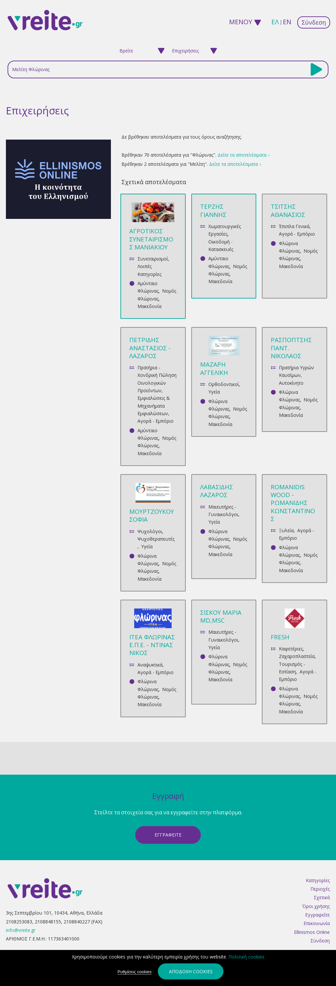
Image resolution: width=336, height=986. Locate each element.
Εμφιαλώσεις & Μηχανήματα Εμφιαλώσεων (153, 405)
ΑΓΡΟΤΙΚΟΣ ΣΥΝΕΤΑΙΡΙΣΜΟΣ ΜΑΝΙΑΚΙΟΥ (151, 239)
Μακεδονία (149, 306)
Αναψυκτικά (149, 665)
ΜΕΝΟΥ (239, 21)
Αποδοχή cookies (191, 972)
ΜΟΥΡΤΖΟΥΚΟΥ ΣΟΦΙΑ (151, 515)
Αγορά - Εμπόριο (297, 234)
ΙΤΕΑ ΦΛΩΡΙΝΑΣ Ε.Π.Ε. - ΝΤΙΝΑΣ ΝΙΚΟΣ (152, 645)
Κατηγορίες (318, 880)
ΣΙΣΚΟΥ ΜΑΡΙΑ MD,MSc (221, 616)
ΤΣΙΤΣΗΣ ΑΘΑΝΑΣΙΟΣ (288, 210)
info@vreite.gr (20, 930)
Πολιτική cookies (246, 957)
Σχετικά (322, 897)
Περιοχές (320, 889)
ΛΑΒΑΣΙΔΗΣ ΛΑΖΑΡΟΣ (216, 491)
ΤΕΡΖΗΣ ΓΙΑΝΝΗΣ (213, 210)
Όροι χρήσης (316, 906)
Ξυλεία (286, 530)
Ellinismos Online (312, 932)
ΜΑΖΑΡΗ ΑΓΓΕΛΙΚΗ (214, 368)
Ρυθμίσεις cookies (134, 972)
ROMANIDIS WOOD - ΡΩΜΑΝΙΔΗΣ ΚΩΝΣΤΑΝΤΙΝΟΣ (293, 503)
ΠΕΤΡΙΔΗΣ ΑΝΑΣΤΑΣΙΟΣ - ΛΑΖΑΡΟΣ (150, 347)
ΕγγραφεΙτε (168, 835)
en (287, 21)
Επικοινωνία (317, 923)
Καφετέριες (291, 649)
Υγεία (214, 392)
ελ (275, 21)
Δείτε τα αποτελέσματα (242, 155)
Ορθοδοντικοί (223, 384)
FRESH (280, 637)
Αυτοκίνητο (291, 383)
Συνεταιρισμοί (152, 259)
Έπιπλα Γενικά (294, 226)
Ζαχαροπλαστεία (297, 656)
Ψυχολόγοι (149, 531)
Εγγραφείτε (317, 915)
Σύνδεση (314, 22)
